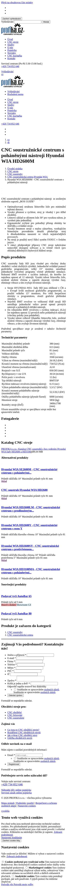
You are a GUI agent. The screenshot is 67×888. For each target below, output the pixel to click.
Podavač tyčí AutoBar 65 (16, 596)
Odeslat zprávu (15, 696)
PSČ (10, 671)
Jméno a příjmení (17, 655)
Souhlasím (17, 838)
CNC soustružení (15, 719)
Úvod (10, 39)
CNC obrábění (14, 713)
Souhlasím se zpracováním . (34, 693)
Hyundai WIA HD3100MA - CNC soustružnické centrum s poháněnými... (30, 571)
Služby (10, 44)
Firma (11, 661)
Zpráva (12, 681)
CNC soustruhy (15, 632)
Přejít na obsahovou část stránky (17, 2)
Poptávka (12, 50)
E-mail (12, 658)
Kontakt (11, 58)
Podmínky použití (25, 804)
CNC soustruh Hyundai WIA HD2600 (24, 490)
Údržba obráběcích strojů (19, 739)
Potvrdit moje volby (23, 885)
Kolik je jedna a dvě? (19, 684)
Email (11, 756)
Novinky (11, 53)
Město (11, 667)
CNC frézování (14, 716)
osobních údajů (51, 690)
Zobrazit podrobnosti (17, 857)
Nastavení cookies (27, 806)
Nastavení (6, 838)
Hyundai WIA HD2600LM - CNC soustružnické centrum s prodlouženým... (30, 509)
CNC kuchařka (14, 55)
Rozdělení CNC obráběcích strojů (23, 733)
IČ (8, 674)
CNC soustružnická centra (20, 635)
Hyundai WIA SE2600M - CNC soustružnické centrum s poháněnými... (29, 471)
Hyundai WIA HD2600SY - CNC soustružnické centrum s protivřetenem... (30, 547)
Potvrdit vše (7, 885)
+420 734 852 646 (10, 66)
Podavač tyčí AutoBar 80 (16, 613)
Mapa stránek (8, 804)
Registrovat (14, 765)
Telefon (12, 664)
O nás (10, 47)
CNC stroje (12, 42)
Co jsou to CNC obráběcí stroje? (23, 730)
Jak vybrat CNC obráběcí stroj (22, 736)
